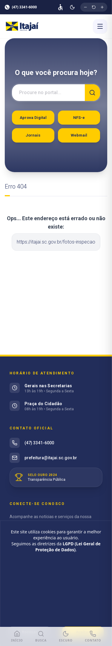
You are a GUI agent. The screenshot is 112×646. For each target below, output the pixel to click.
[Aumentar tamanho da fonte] (102, 7)
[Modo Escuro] (66, 636)
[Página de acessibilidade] (60, 7)
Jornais (33, 135)
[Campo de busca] (48, 92)
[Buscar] (92, 92)
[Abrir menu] (100, 26)
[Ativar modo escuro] (72, 7)
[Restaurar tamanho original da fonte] (94, 7)
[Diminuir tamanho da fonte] (85, 7)
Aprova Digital (33, 117)
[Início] (17, 636)
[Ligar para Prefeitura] (93, 636)
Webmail (79, 135)
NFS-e (79, 117)
